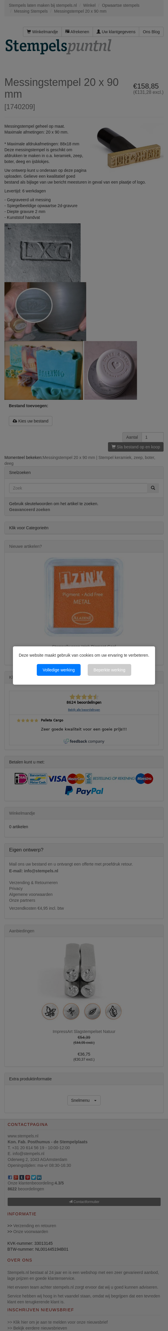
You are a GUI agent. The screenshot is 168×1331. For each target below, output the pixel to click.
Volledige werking (59, 670)
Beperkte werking (109, 670)
